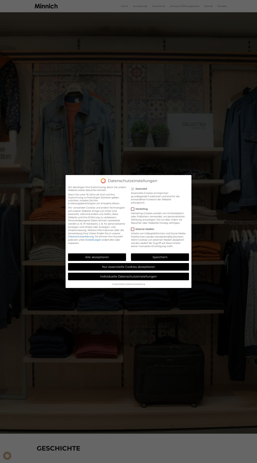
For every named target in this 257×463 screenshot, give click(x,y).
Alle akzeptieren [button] (97, 257)
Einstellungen (93, 239)
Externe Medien (144, 229)
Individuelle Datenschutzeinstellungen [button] (128, 276)
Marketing (140, 208)
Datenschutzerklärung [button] (135, 284)
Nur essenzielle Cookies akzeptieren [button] (128, 266)
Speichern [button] (160, 257)
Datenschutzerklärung (81, 236)
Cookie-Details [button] (118, 284)
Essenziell (140, 188)
